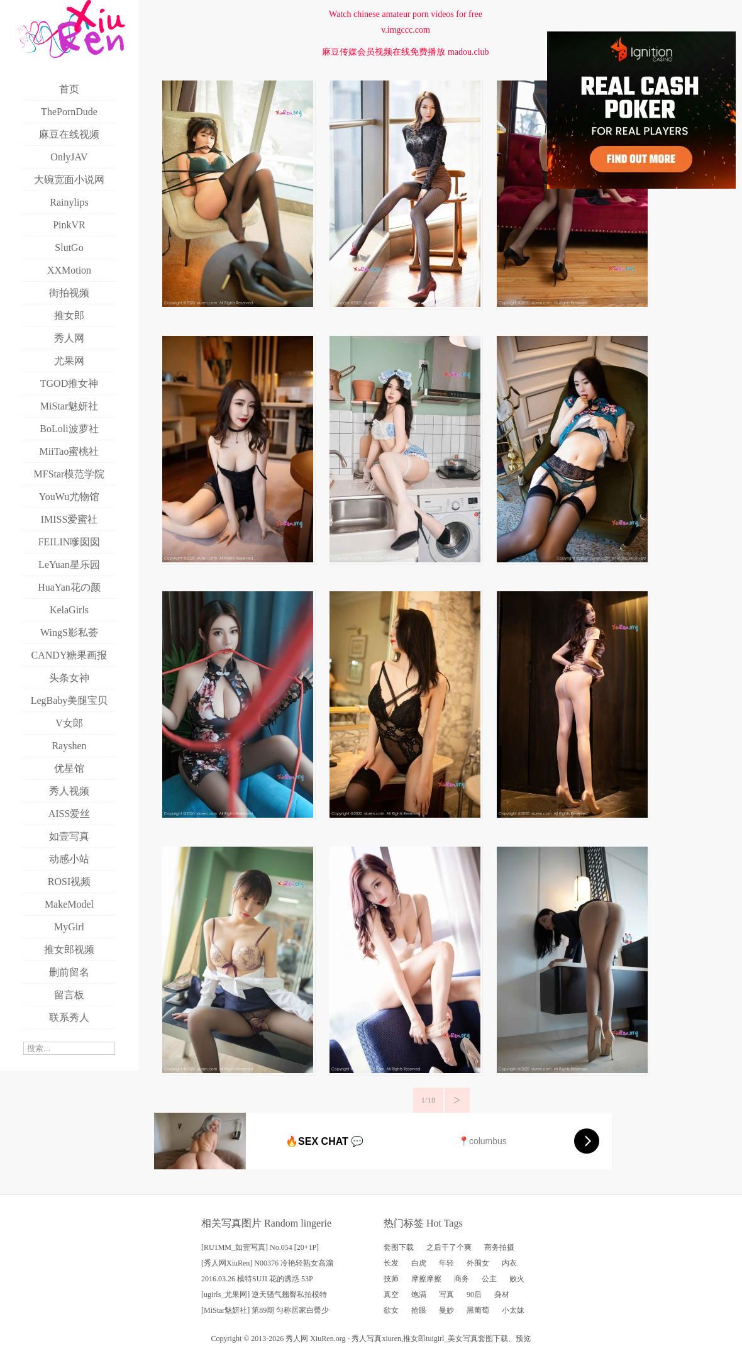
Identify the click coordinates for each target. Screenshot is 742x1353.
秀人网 (296, 1338)
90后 (474, 1294)
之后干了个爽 (449, 1247)
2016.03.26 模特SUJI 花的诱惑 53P (257, 1278)
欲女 (391, 1310)
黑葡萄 (478, 1310)
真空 (391, 1294)
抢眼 (418, 1310)
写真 (446, 1294)
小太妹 (513, 1310)
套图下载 (399, 1247)
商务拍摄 (499, 1247)
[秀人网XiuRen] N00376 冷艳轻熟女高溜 (267, 1263)
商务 (461, 1278)
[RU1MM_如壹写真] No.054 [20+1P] (260, 1247)
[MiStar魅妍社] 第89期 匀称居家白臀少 (265, 1310)
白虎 (418, 1263)
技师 (391, 1278)
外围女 (478, 1263)
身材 (501, 1294)
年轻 (446, 1263)
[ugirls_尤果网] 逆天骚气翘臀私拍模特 (264, 1294)
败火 (516, 1278)
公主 (489, 1278)
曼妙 (446, 1310)
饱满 (418, 1294)
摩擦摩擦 (426, 1278)
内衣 (509, 1263)
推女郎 (414, 1338)
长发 (391, 1263)
